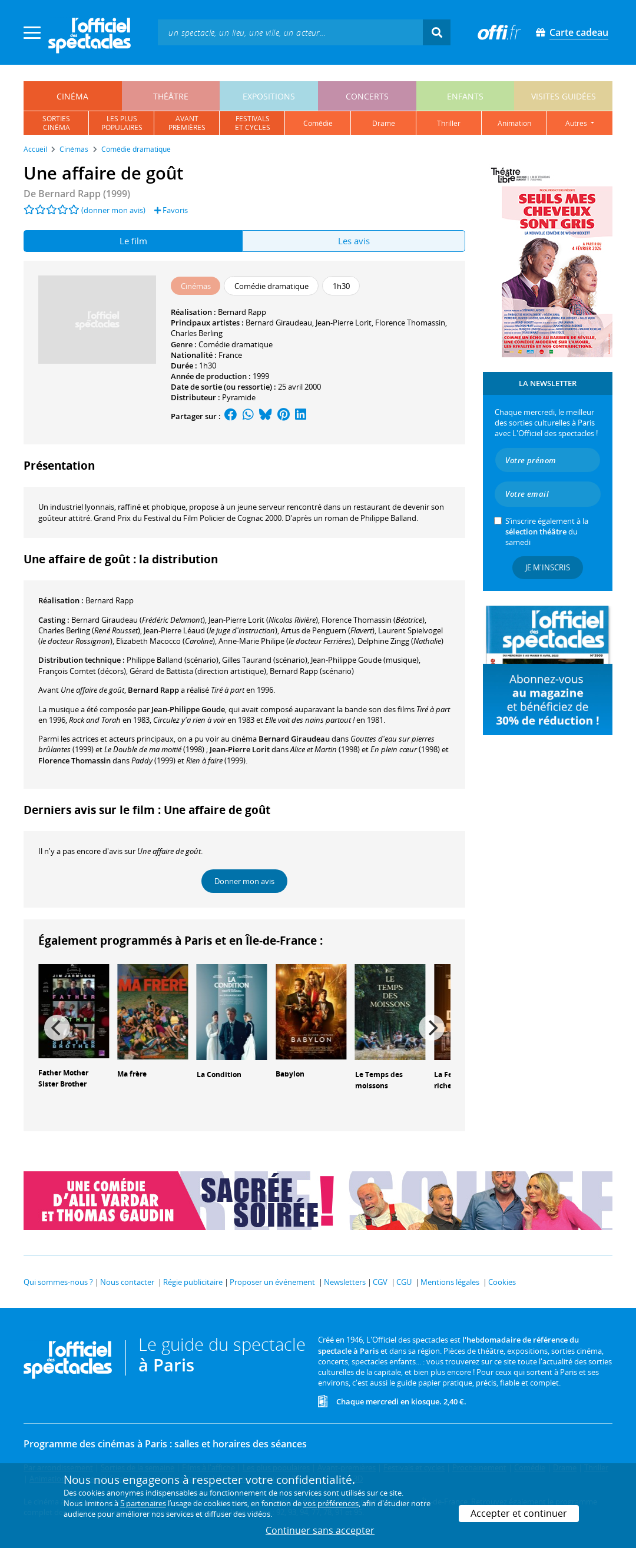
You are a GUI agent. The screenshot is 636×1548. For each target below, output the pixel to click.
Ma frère (132, 1074)
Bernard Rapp (242, 312)
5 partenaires (143, 1503)
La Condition (219, 1074)
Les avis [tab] (354, 241)
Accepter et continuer (519, 1513)
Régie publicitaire (193, 1282)
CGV (380, 1282)
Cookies (502, 1282)
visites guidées (563, 96)
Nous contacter (127, 1282)
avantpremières (187, 123)
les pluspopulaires (122, 123)
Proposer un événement (272, 1282)
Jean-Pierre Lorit (344, 322)
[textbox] (290, 32)
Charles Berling (197, 333)
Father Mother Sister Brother (63, 1078)
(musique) (365, 660)
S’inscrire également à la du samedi (546, 531)
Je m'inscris (547, 567)
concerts (367, 96)
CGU (404, 1282)
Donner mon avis (244, 881)
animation (514, 123)
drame (383, 123)
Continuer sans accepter (320, 1530)
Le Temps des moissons (379, 1080)
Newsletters (345, 1282)
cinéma (72, 96)
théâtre (170, 96)
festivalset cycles (252, 123)
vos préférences (331, 1503)
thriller (449, 123)
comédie (318, 123)
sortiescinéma (56, 123)
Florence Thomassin (410, 322)
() (138, 619)
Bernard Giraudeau (279, 322)
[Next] (432, 1028)
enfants (465, 96)
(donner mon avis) (113, 210)
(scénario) (264, 660)
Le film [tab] (133, 241)
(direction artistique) (198, 671)
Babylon (290, 1074)
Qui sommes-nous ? (58, 1282)
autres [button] (577, 123)
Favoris (171, 210)
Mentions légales (449, 1282)
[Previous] (57, 1028)
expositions (269, 96)
